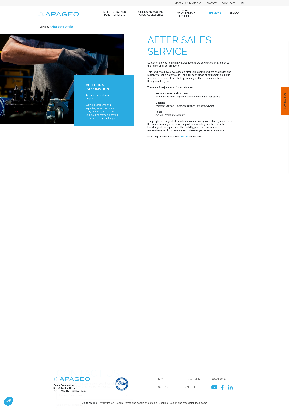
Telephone (62, 375)
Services (215, 13)
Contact (212, 3)
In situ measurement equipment (186, 13)
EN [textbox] (242, 3)
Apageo (234, 13)
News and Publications (188, 3)
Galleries (191, 387)
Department (62, 329)
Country (60, 314)
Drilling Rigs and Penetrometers (114, 13)
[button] (8, 401)
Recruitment (193, 379)
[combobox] (243, 3)
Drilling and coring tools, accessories (150, 13)
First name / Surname (68, 344)
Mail (58, 360)
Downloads (228, 3)
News (161, 379)
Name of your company (69, 299)
